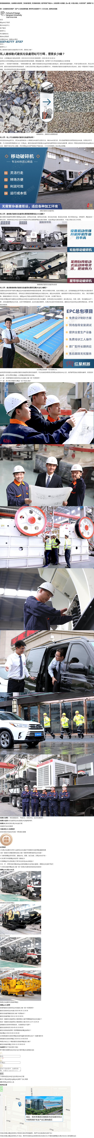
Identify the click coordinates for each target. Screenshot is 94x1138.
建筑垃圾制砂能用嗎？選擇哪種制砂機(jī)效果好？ (15, 1030)
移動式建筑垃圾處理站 (62, 66)
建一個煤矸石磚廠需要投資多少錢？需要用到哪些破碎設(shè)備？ (21, 853)
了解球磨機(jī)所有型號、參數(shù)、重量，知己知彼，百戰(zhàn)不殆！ (24, 855)
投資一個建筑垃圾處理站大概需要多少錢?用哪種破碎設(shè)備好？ (21, 1019)
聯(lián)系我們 (4, 36)
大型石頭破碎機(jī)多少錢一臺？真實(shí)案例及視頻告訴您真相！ (21, 867)
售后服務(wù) (4, 34)
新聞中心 (3, 31)
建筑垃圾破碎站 (5, 936)
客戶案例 (3, 28)
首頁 (1, 19)
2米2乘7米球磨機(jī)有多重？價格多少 (13, 858)
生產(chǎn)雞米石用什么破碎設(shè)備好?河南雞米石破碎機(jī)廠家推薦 (23, 850)
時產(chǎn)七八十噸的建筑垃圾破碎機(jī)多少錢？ (15, 1041)
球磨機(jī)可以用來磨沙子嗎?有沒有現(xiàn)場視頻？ (17, 861)
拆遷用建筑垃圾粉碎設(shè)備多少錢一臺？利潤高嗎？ (17, 1008)
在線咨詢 (44, 372)
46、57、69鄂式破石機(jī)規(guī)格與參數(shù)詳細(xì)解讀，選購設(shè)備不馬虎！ (27, 864)
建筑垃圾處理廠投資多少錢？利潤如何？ (12, 1013)
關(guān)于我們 (5, 22)
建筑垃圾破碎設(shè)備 (7, 969)
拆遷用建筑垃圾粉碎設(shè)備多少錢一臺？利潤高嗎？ (23, 378)
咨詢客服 (67, 61)
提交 (1, 1074)
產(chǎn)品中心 (5, 25)
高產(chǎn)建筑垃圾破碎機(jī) (9, 1002)
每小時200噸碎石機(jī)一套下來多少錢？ (18, 381)
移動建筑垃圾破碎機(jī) (7, 903)
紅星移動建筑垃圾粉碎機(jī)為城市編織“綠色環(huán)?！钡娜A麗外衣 (21, 1036)
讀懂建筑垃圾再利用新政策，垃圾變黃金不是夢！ (15, 1024)
